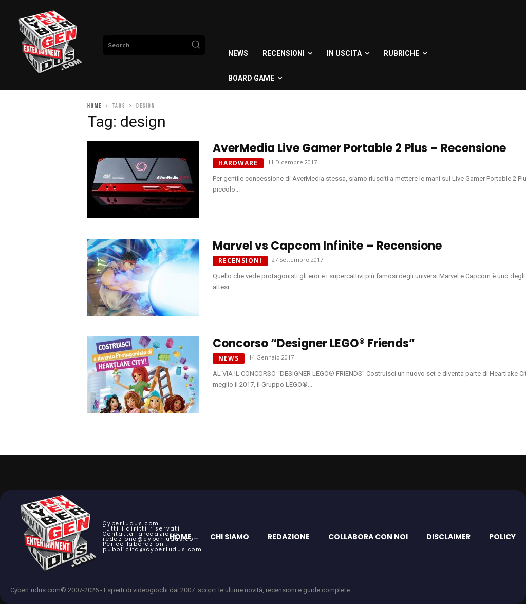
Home (94, 106)
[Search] (195, 45)
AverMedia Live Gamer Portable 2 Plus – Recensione (359, 148)
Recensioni (240, 260)
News (228, 358)
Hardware (238, 163)
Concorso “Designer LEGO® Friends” (314, 343)
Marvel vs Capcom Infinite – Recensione (327, 246)
